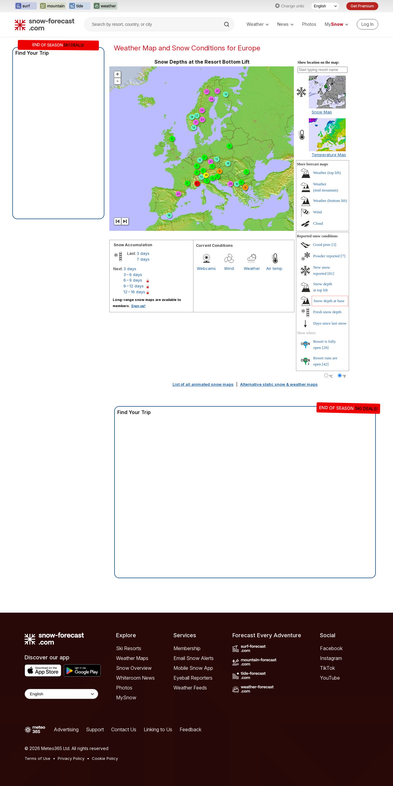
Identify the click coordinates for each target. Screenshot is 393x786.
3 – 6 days (132, 274)
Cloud (318, 223)
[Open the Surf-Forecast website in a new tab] (26, 6)
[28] (325, 347)
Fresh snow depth (327, 312)
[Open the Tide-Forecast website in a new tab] (79, 6)
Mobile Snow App (193, 668)
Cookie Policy (105, 758)
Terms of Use (37, 758)
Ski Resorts (128, 648)
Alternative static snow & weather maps (279, 384)
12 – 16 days (134, 291)
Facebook (331, 648)
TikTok (327, 668)
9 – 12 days (133, 285)
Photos (309, 24)
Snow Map (322, 111)
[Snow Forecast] (44, 24)
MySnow (126, 697)
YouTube (330, 678)
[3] (334, 244)
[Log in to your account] (367, 24)
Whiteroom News (135, 678)
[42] (325, 364)
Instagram (331, 658)
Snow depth (328, 300)
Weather (258, 24)
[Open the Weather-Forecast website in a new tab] (105, 6)
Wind (229, 268)
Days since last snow (330, 323)
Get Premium (362, 6)
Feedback (190, 729)
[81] (331, 273)
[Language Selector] (325, 6)
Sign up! (138, 306)
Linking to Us (158, 729)
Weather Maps (132, 658)
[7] (343, 256)
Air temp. (274, 268)
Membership (186, 648)
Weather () (327, 172)
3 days (143, 253)
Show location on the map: (318, 62)
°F (344, 376)
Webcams (206, 268)
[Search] (227, 24)
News (285, 24)
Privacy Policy (71, 758)
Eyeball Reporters (192, 678)
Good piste (322, 244)
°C (331, 376)
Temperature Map (329, 154)
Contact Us (123, 729)
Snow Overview (134, 668)
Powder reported (326, 256)
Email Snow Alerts (193, 658)
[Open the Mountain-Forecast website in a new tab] (52, 6)
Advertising (66, 729)
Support (95, 729)
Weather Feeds (190, 688)
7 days (143, 259)
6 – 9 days (132, 280)
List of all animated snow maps (203, 384)
